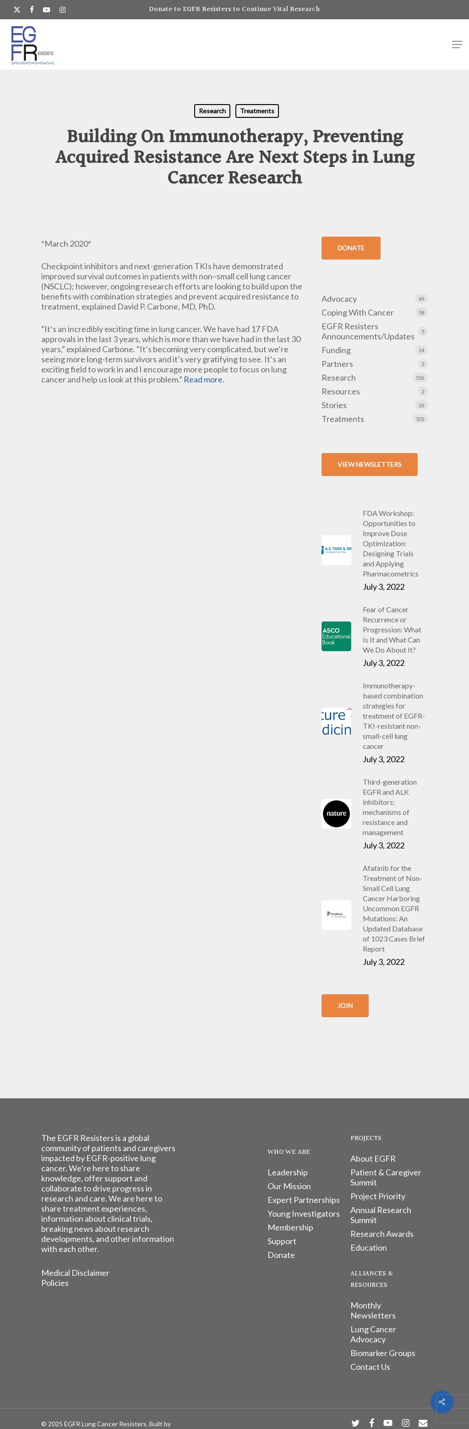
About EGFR (373, 1158)
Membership (290, 1227)
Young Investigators (303, 1213)
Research (212, 111)
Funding (336, 350)
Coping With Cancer (358, 312)
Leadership (287, 1172)
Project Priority (377, 1196)
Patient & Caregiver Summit (385, 1177)
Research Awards (382, 1234)
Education (368, 1247)
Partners (337, 364)
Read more (203, 379)
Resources (341, 391)
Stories (334, 405)
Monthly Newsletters (373, 1310)
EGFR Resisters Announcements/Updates (368, 331)
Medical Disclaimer (75, 1273)
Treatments (257, 111)
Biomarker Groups (382, 1353)
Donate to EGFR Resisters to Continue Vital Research (234, 9)
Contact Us (370, 1367)
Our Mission (289, 1186)
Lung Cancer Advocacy (373, 1334)
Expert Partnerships (303, 1200)
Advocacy (339, 299)
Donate (281, 1255)
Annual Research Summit (380, 1215)
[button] (457, 44)
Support (281, 1241)
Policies (55, 1283)
